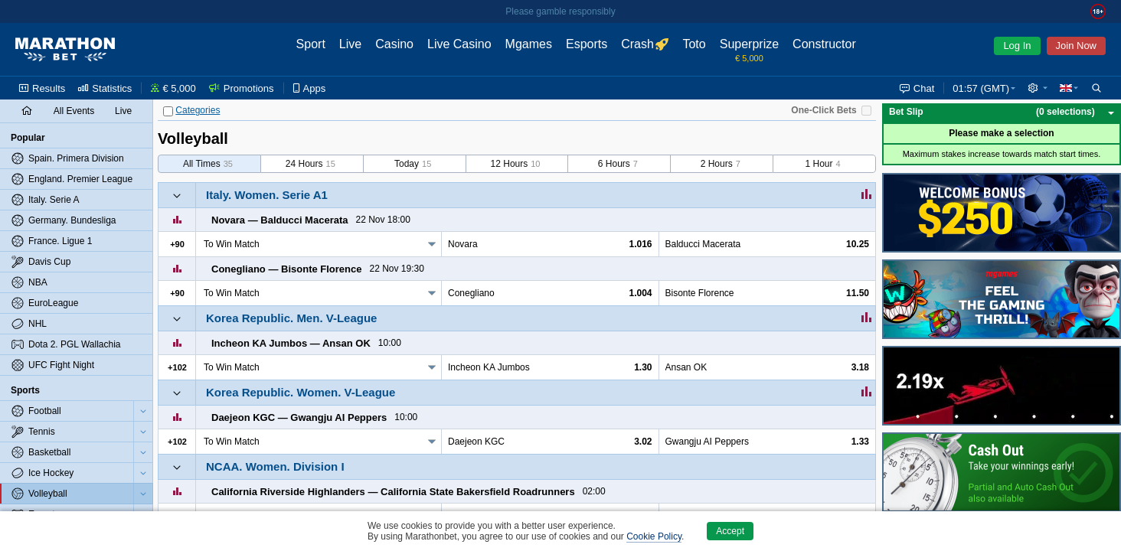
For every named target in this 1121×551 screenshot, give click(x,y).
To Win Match (232, 244)
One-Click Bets (823, 110)
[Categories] (168, 111)
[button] (1037, 88)
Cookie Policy (653, 536)
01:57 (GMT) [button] (981, 88)
